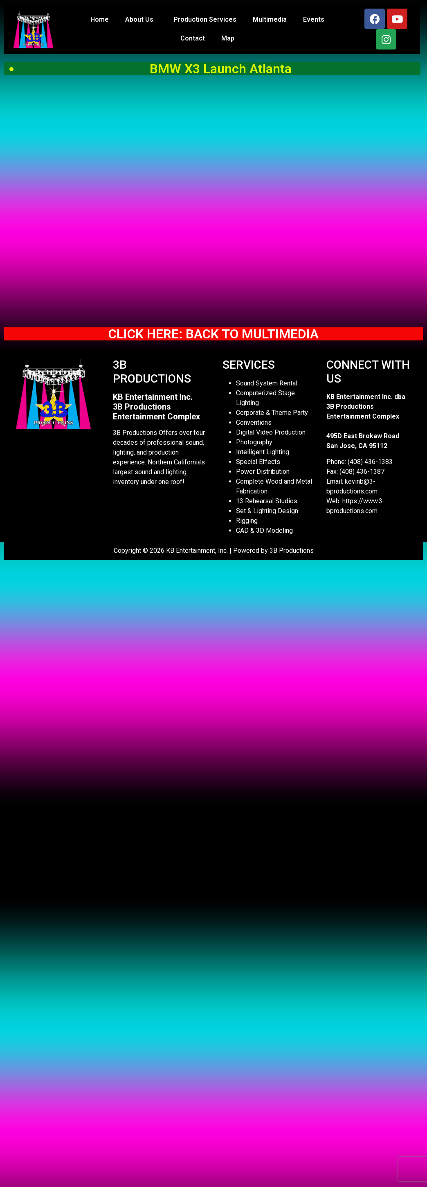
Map (227, 38)
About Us (141, 20)
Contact (192, 38)
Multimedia (270, 19)
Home (99, 19)
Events (313, 19)
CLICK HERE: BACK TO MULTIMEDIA (213, 334)
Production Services (205, 19)
